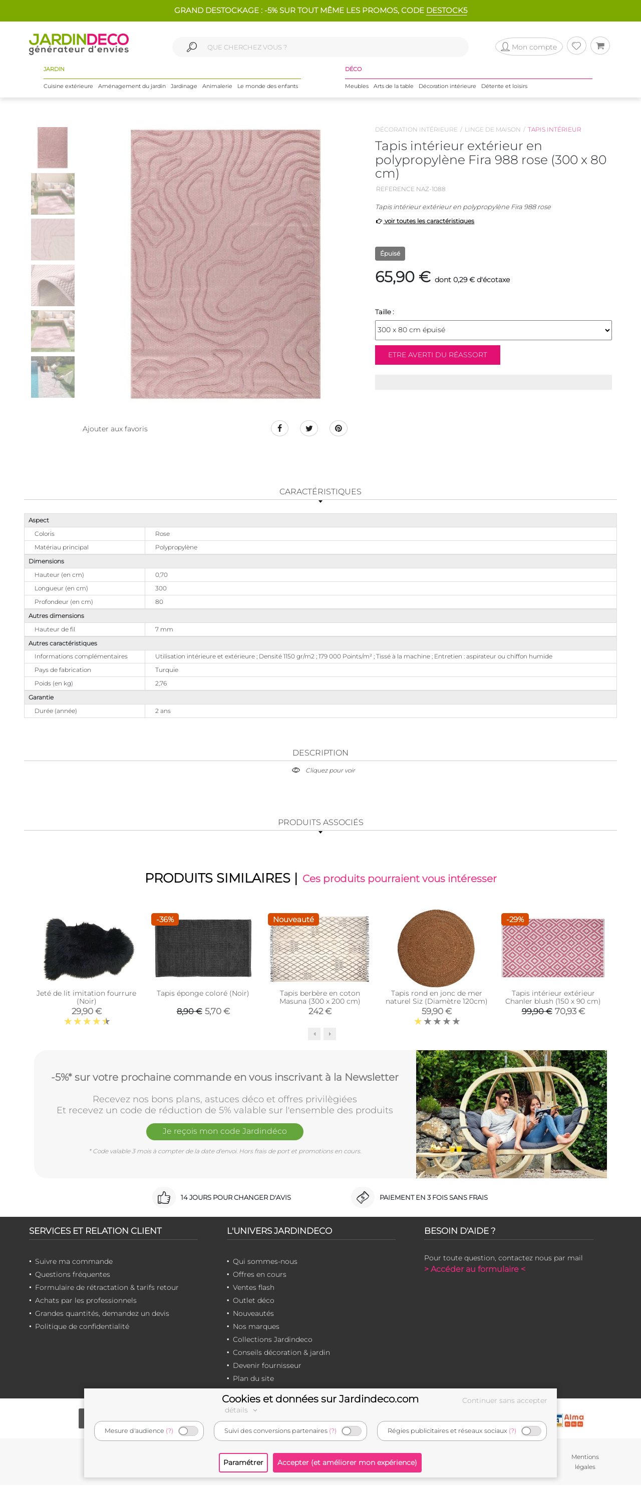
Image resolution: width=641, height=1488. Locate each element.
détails (242, 1409)
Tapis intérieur (554, 129)
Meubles (357, 89)
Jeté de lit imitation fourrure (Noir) (86, 1000)
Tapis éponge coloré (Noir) (203, 996)
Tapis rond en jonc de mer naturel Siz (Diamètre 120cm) (437, 1000)
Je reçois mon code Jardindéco (225, 1136)
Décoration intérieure (447, 89)
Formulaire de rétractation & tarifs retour (107, 1290)
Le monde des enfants (267, 89)
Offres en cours (259, 1277)
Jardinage (184, 89)
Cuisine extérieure (68, 89)
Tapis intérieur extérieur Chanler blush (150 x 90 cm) (553, 1000)
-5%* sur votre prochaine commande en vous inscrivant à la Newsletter (225, 1079)
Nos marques (256, 1329)
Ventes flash (253, 1290)
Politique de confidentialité (82, 1329)
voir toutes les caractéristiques (425, 221)
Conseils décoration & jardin (281, 1355)
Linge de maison (493, 129)
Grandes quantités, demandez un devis (102, 1316)
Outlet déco (253, 1303)
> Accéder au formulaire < (474, 1272)
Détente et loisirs (504, 89)
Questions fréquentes (72, 1277)
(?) (169, 1430)
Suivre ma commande (74, 1264)
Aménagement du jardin (132, 89)
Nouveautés (253, 1316)
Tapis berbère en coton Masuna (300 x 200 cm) (320, 1000)
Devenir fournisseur (267, 1368)
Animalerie (217, 89)
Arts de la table (394, 89)
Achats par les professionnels (86, 1303)
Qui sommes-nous (265, 1264)
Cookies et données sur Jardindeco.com (320, 1399)
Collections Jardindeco (272, 1342)
